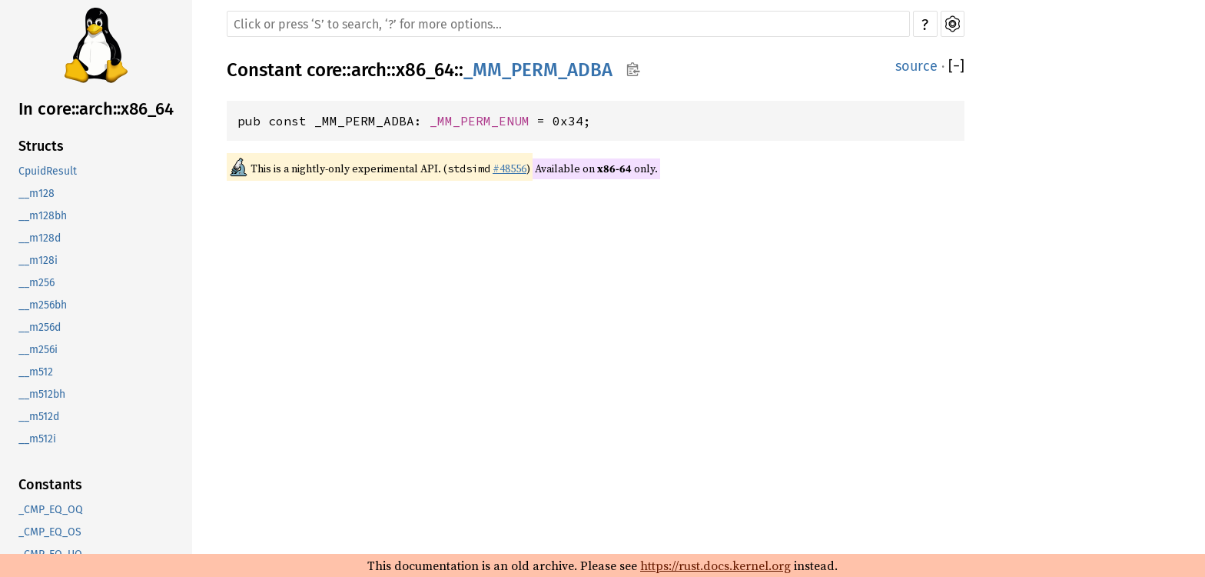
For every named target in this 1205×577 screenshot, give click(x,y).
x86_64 (425, 70)
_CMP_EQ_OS (49, 532)
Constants (50, 484)
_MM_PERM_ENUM (479, 120)
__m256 (36, 282)
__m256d (39, 327)
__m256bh (42, 305)
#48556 (509, 168)
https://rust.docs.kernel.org (715, 565)
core (324, 70)
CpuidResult (47, 171)
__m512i (37, 438)
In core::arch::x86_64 (96, 108)
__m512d (38, 416)
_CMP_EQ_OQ (50, 509)
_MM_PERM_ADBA (537, 70)
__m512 (35, 372)
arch (369, 70)
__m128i (38, 260)
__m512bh (41, 394)
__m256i (38, 349)
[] (956, 66)
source (916, 66)
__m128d (39, 238)
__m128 (36, 193)
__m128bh (42, 215)
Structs (41, 146)
